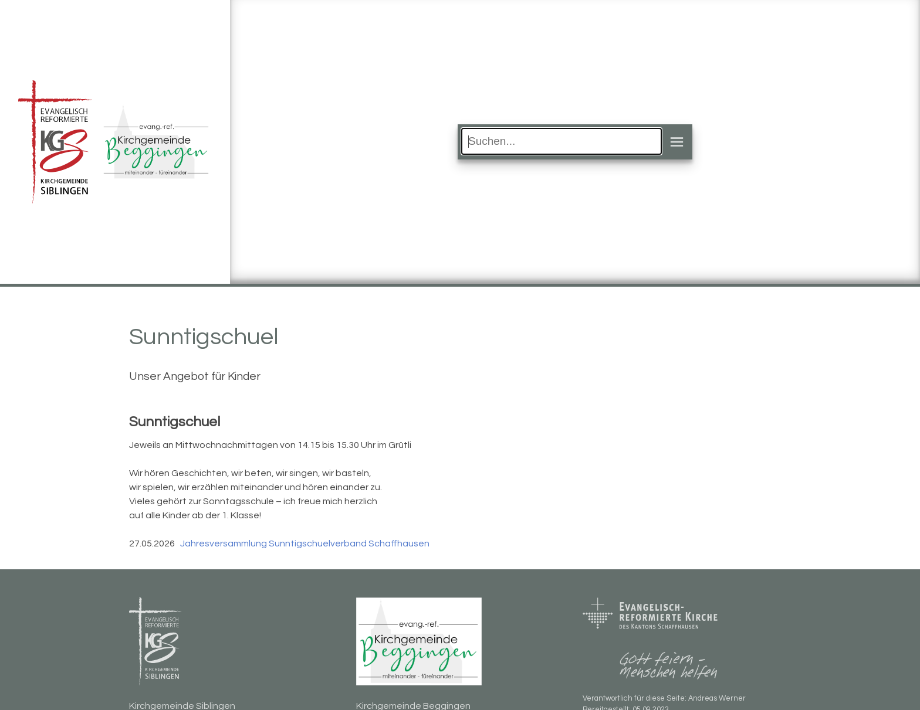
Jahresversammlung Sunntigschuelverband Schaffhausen (304, 543)
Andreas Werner (717, 698)
